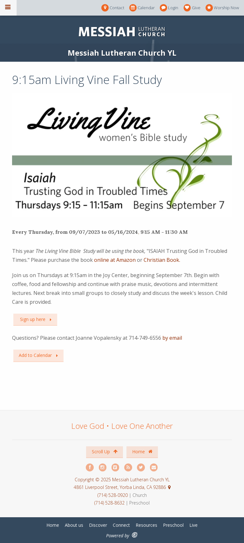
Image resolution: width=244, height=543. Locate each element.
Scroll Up (105, 452)
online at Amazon (115, 259)
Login (169, 7)
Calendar (142, 7)
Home (142, 452)
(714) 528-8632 (109, 503)
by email (172, 337)
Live (193, 525)
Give (192, 7)
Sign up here (32, 319)
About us (74, 525)
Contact (112, 7)
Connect (121, 525)
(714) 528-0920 (113, 495)
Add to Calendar (35, 355)
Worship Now (222, 7)
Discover (98, 525)
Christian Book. (162, 259)
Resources (146, 525)
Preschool (173, 525)
